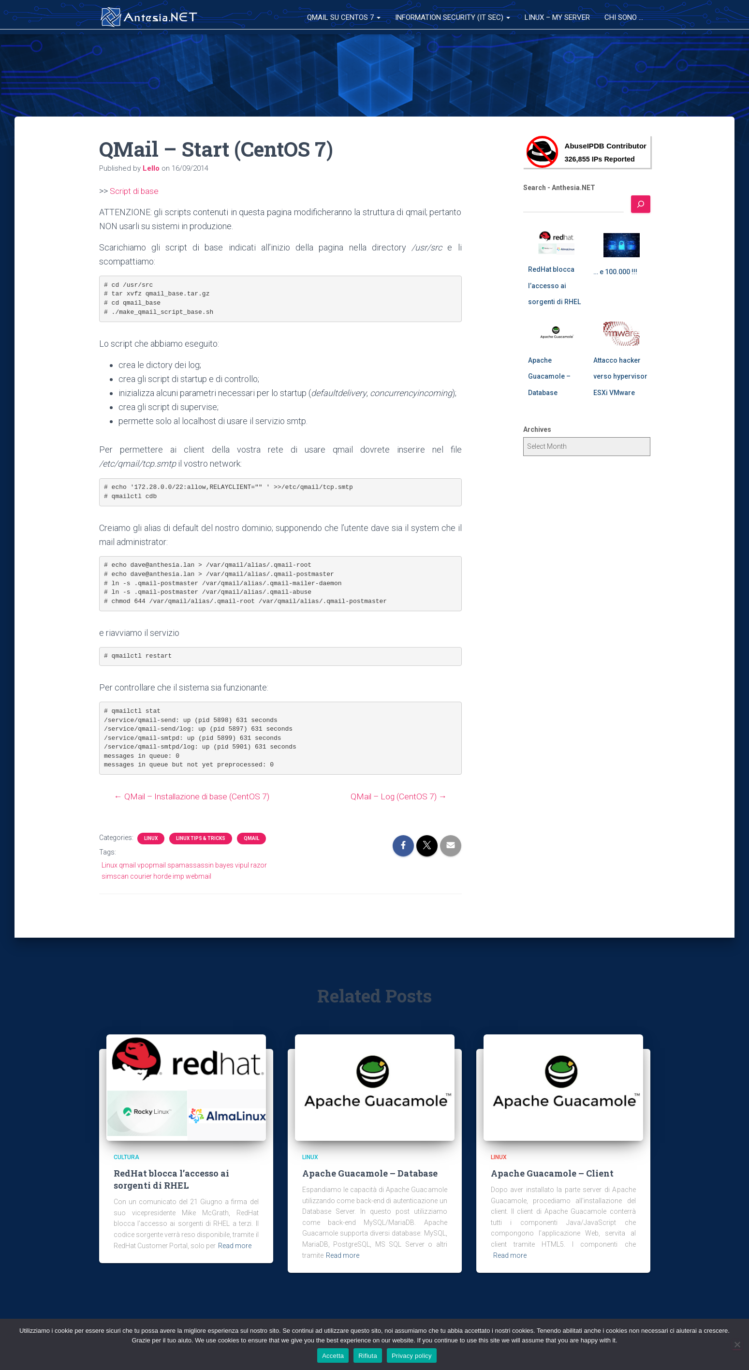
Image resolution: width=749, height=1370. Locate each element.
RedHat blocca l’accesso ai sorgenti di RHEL (554, 285)
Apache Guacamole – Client (552, 1173)
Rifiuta (367, 1355)
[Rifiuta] (737, 1344)
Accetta (333, 1355)
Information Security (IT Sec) (452, 17)
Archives (537, 429)
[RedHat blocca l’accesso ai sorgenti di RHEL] (556, 243)
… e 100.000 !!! (615, 272)
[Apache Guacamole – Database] (556, 334)
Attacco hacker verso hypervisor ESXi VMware (620, 376)
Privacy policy (412, 1355)
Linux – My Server (557, 17)
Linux (151, 838)
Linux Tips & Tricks (200, 838)
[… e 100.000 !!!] (621, 245)
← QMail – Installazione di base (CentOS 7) (190, 796)
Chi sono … (623, 17)
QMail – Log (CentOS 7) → (401, 796)
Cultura (126, 1157)
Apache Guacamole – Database (549, 376)
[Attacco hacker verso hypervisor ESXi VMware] (621, 334)
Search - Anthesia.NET (559, 188)
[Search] (640, 204)
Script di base (136, 191)
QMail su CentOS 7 (344, 17)
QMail (251, 838)
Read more (234, 1246)
